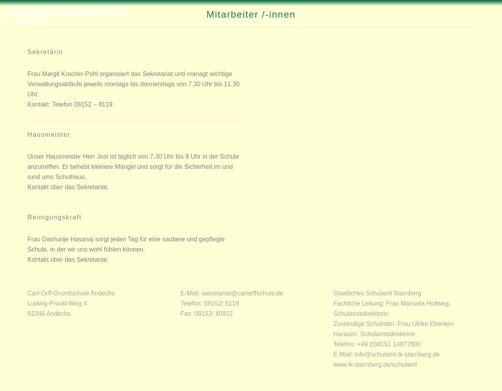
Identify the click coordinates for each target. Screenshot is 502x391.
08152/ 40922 (214, 313)
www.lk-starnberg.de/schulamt (375, 364)
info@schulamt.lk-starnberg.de (397, 354)
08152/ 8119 (221, 303)
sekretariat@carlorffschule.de (242, 293)
